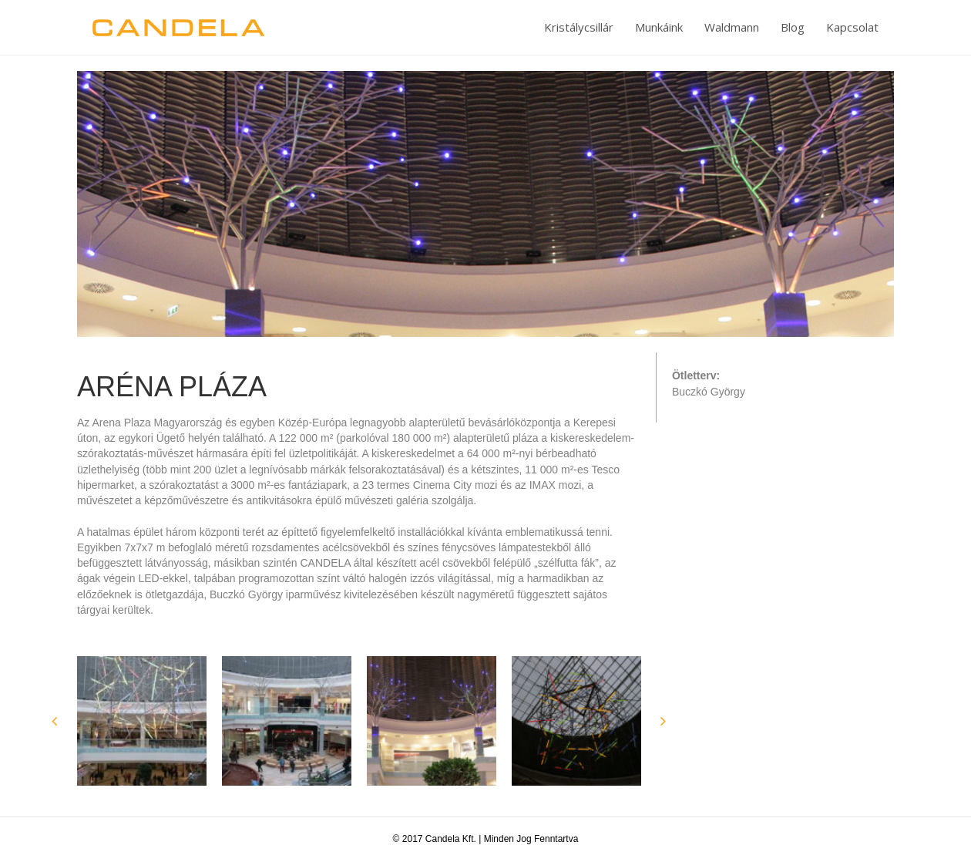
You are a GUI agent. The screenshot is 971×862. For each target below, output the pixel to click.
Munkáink (659, 27)
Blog (793, 27)
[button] (54, 721)
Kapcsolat (852, 27)
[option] (141, 720)
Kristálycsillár (578, 27)
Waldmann (731, 27)
